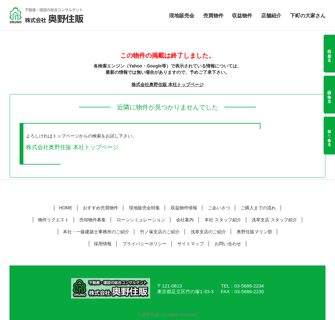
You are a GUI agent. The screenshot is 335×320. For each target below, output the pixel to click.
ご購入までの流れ (258, 207)
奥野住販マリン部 (254, 231)
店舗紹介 (271, 15)
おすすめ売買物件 (100, 207)
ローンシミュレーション (141, 219)
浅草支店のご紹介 (208, 231)
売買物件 (213, 15)
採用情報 (103, 243)
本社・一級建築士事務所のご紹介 (96, 231)
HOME (65, 207)
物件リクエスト (53, 219)
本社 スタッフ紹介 (222, 219)
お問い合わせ (228, 243)
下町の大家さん (308, 15)
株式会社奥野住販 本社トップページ (167, 84)
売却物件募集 (92, 219)
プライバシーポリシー (144, 243)
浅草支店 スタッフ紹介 (274, 219)
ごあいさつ (219, 207)
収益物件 (242, 15)
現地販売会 (181, 15)
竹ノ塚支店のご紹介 (160, 231)
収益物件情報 (184, 207)
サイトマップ (190, 243)
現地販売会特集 (144, 207)
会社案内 (185, 219)
